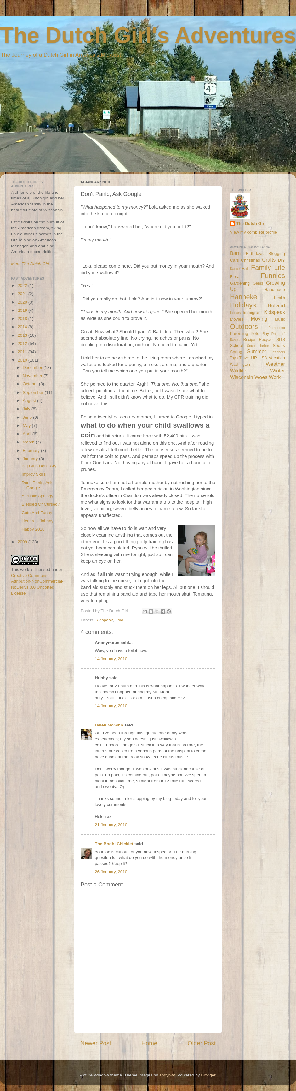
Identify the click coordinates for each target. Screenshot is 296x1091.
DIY (281, 260)
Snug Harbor (258, 345)
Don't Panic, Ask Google (37, 485)
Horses (235, 313)
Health (279, 298)
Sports (279, 345)
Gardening (240, 283)
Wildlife (238, 370)
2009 (23, 541)
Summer (256, 351)
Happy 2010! (34, 529)
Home (149, 1043)
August (30, 400)
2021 (23, 293)
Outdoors (244, 326)
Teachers (278, 352)
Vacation (277, 357)
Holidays (243, 305)
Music (280, 319)
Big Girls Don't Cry (39, 466)
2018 (23, 318)
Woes (260, 377)
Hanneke (243, 297)
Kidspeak (104, 620)
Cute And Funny (37, 512)
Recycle (266, 339)
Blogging (276, 253)
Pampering (277, 327)
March (29, 442)
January (31, 458)
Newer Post (95, 1043)
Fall (245, 268)
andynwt (167, 1075)
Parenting (239, 333)
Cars (234, 260)
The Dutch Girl (250, 223)
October (31, 384)
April (27, 433)
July (27, 408)
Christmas (250, 260)
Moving (259, 319)
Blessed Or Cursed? (41, 504)
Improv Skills (34, 474)
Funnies (273, 276)
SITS (280, 339)
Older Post (202, 1043)
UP (254, 357)
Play (265, 333)
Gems (258, 283)
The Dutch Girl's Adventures (148, 35)
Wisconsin (241, 377)
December (33, 367)
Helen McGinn (109, 725)
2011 (23, 351)
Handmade (274, 289)
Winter (277, 370)
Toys (234, 358)
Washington (240, 364)
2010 (23, 360)
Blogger (208, 1075)
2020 (23, 302)
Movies (236, 319)
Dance (235, 268)
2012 (23, 343)
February (32, 450)
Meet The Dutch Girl (30, 263)
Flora (235, 276)
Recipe (249, 339)
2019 (23, 310)
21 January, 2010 (111, 824)
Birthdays (255, 253)
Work (275, 377)
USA (263, 357)
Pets (255, 333)
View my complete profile (253, 232)
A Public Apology (38, 496)
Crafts (269, 260)
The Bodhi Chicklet (114, 843)
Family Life (268, 267)
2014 (23, 326)
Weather (275, 364)
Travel (244, 358)
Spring (236, 351)
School (236, 345)
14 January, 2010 (111, 658)
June (28, 417)
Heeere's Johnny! (38, 521)
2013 (23, 335)
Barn (235, 253)
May (27, 425)
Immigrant (252, 312)
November (33, 375)
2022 (23, 285)
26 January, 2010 (111, 871)
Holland (276, 305)
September (34, 392)
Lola (119, 620)
